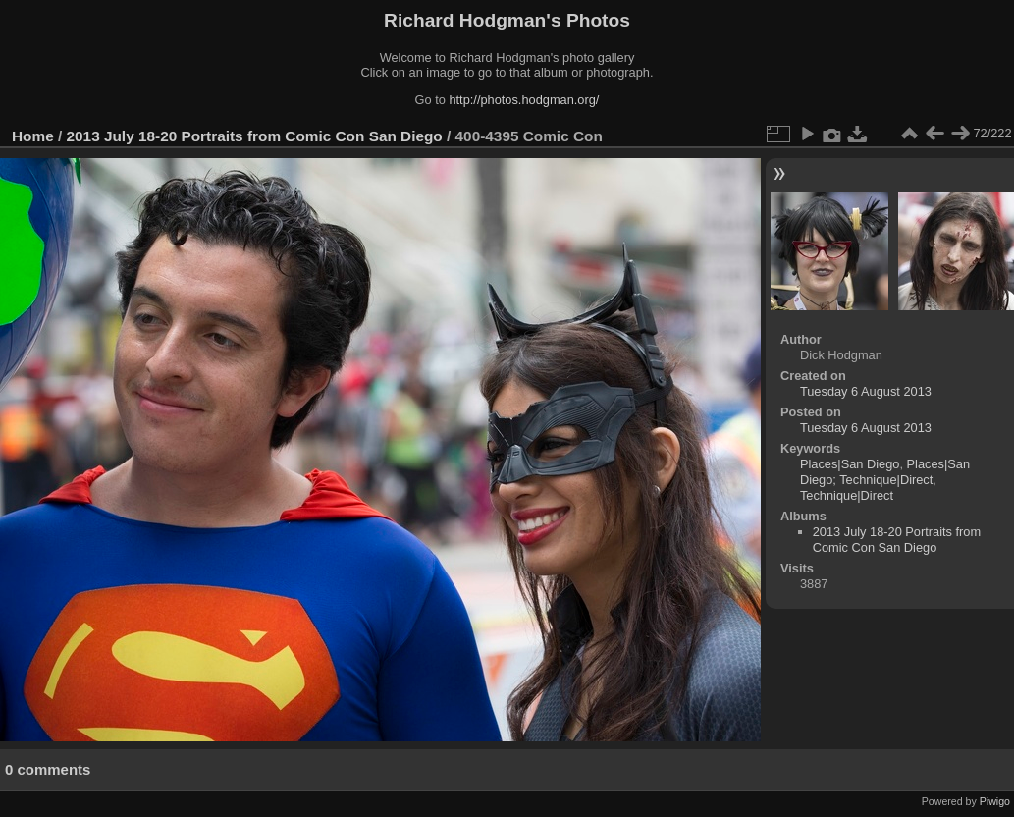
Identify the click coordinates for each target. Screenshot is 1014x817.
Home (33, 136)
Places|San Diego (850, 464)
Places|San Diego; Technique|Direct (885, 472)
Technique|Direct (846, 495)
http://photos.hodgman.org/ (524, 99)
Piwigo (995, 801)
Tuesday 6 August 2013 (866, 391)
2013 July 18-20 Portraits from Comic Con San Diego (255, 136)
